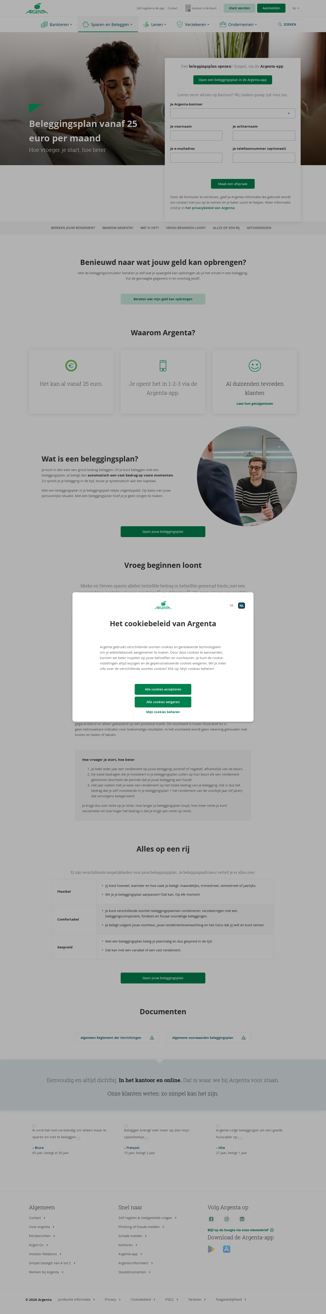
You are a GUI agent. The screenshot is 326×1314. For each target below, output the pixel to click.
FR (231, 605)
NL (242, 605)
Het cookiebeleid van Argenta (163, 623)
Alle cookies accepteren (163, 689)
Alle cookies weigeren (163, 702)
